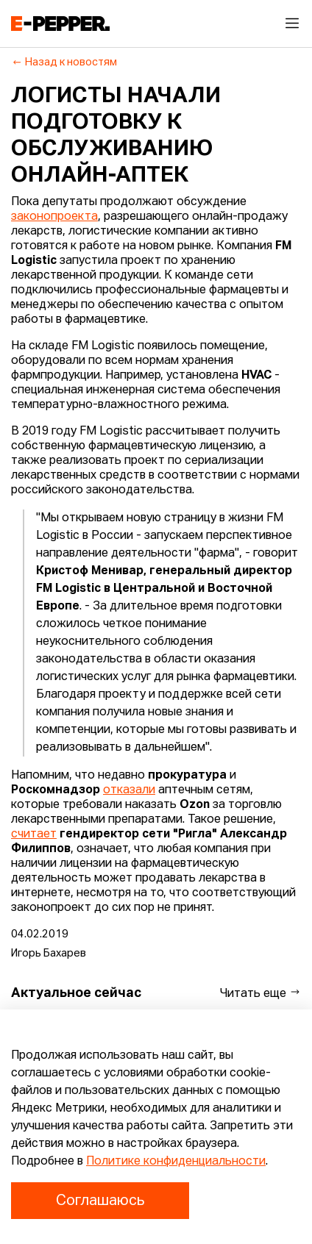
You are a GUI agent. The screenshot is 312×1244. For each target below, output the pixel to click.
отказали (129, 790)
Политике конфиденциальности (176, 1162)
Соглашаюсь (100, 1200)
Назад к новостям (64, 62)
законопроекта (54, 217)
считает (34, 834)
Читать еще (260, 993)
